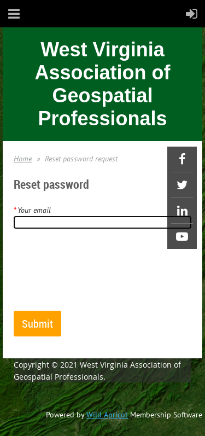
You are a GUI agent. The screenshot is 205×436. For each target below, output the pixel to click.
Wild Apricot (107, 415)
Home (23, 159)
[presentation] (97, 274)
